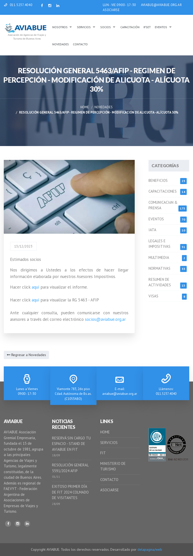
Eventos (161, 27)
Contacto (80, 44)
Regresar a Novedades (26, 355)
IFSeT (147, 27)
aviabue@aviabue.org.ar (119, 394)
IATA (152, 229)
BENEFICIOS (158, 180)
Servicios (84, 27)
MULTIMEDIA (159, 257)
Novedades (60, 44)
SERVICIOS (109, 442)
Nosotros (60, 27)
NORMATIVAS (159, 268)
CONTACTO (109, 479)
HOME (105, 432)
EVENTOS (156, 219)
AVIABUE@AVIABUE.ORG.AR (161, 5)
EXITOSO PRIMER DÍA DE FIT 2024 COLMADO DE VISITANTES (70, 492)
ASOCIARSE (111, 10)
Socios (105, 27)
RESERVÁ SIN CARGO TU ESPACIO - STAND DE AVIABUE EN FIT (71, 444)
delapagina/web (149, 549)
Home (84, 107)
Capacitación (129, 27)
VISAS (153, 296)
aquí (35, 287)
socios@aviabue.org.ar (105, 319)
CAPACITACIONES (163, 191)
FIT (103, 452)
